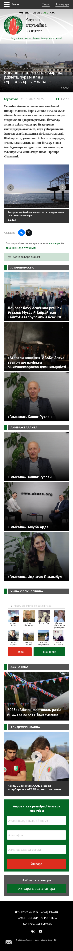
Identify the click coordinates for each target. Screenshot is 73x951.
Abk (39, 12)
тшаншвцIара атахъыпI (21, 248)
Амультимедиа (28, 918)
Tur (33, 12)
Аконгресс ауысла (27, 912)
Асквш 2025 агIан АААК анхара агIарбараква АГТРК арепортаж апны (34, 788)
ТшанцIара (62, 4)
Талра (46, 4)
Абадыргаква (49, 912)
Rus (21, 12)
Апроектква (49, 918)
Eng (27, 12)
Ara (52, 12)
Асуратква (11, 99)
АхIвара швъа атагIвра (36, 889)
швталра (54, 244)
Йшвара (36, 864)
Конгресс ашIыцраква (37, 923)
